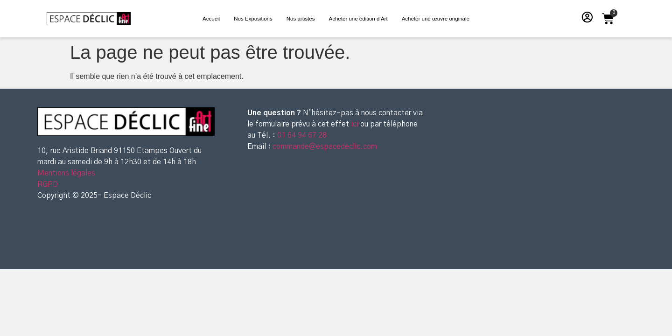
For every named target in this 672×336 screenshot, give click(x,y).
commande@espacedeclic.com (325, 146)
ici (355, 124)
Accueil (211, 18)
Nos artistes (301, 18)
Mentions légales (66, 173)
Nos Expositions (253, 18)
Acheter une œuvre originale (435, 18)
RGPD (47, 184)
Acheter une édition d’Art (358, 18)
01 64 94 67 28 (301, 135)
